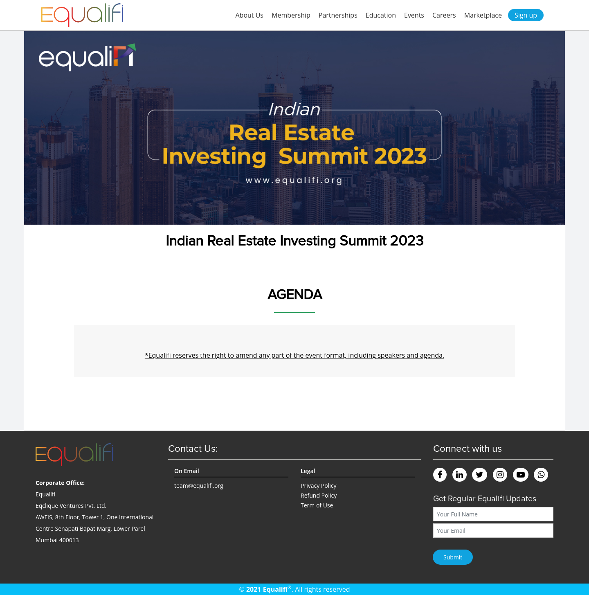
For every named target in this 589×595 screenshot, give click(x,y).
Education (381, 15)
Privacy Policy (318, 485)
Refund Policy (319, 495)
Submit (452, 557)
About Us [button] (250, 15)
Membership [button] (291, 15)
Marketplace (483, 15)
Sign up (526, 15)
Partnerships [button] (338, 15)
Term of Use (317, 505)
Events (414, 15)
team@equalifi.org (198, 485)
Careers (444, 15)
